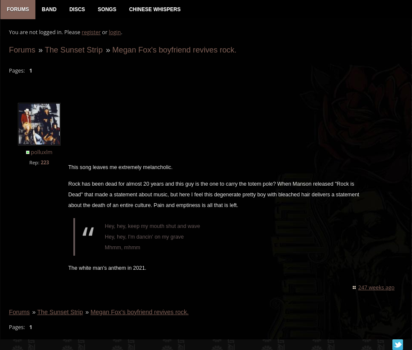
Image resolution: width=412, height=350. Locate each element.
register (91, 32)
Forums (22, 49)
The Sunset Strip (74, 49)
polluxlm (41, 152)
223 (45, 162)
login (115, 32)
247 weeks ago (376, 287)
